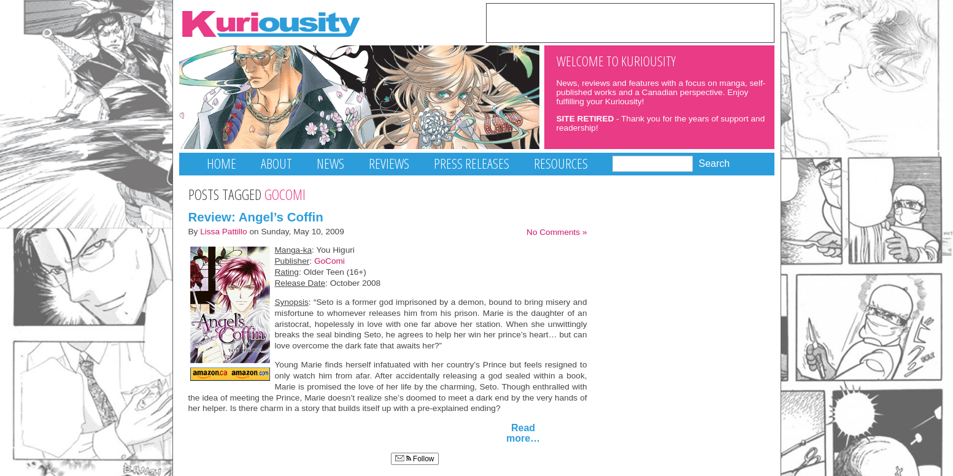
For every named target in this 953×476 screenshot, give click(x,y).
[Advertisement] (630, 22)
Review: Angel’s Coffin (255, 217)
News (330, 163)
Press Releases (471, 163)
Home (221, 163)
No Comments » (557, 232)
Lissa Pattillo (223, 231)
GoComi (329, 261)
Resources (561, 163)
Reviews (389, 163)
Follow (414, 459)
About (276, 163)
